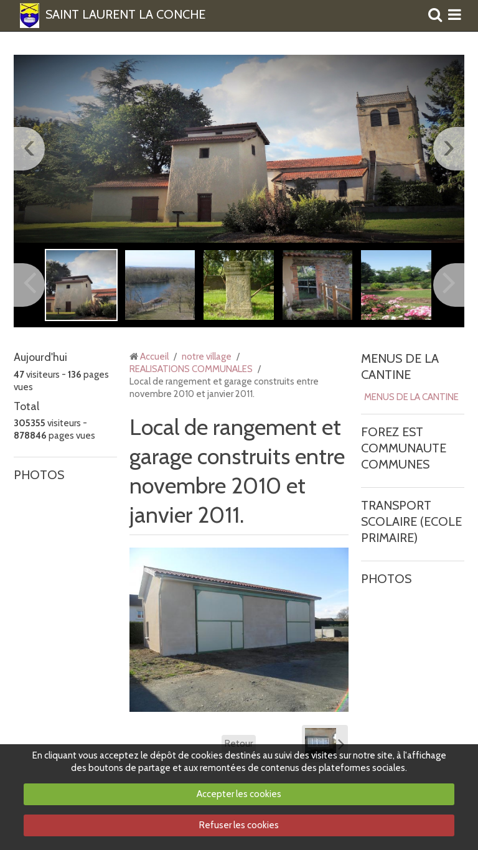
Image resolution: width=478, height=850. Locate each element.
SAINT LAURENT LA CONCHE (125, 15)
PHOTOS (39, 474)
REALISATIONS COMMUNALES (191, 369)
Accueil (154, 356)
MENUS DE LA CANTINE (411, 397)
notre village (207, 356)
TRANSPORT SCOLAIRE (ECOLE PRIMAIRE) (411, 521)
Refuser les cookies (239, 825)
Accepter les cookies (239, 794)
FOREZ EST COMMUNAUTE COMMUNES (403, 448)
